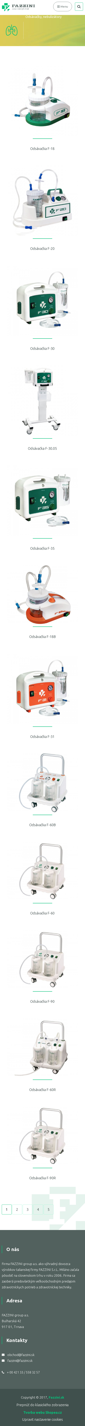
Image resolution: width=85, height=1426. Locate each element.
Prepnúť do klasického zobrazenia (42, 1405)
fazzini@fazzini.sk (20, 1360)
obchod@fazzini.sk (21, 1355)
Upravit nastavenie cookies (42, 1419)
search (79, 7)
